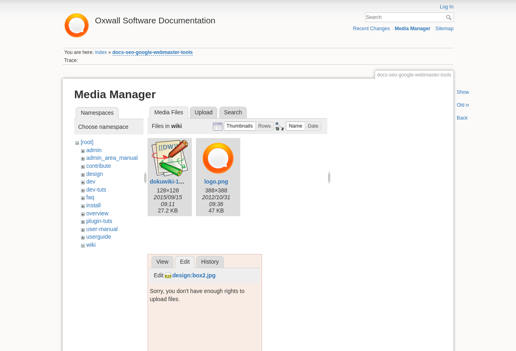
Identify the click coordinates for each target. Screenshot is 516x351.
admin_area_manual (112, 158)
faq (90, 197)
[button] (240, 126)
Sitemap (444, 28)
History (210, 261)
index (101, 52)
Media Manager (413, 28)
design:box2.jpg (193, 275)
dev (91, 181)
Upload (203, 112)
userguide (98, 236)
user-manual (102, 229)
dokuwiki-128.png (173, 181)
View (162, 261)
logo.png (216, 181)
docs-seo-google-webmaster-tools (152, 52)
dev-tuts (96, 189)
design (94, 174)
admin (94, 150)
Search (450, 17)
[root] (87, 142)
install (93, 205)
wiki (91, 245)
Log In (447, 7)
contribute (98, 166)
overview (97, 213)
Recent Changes (371, 28)
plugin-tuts (99, 221)
